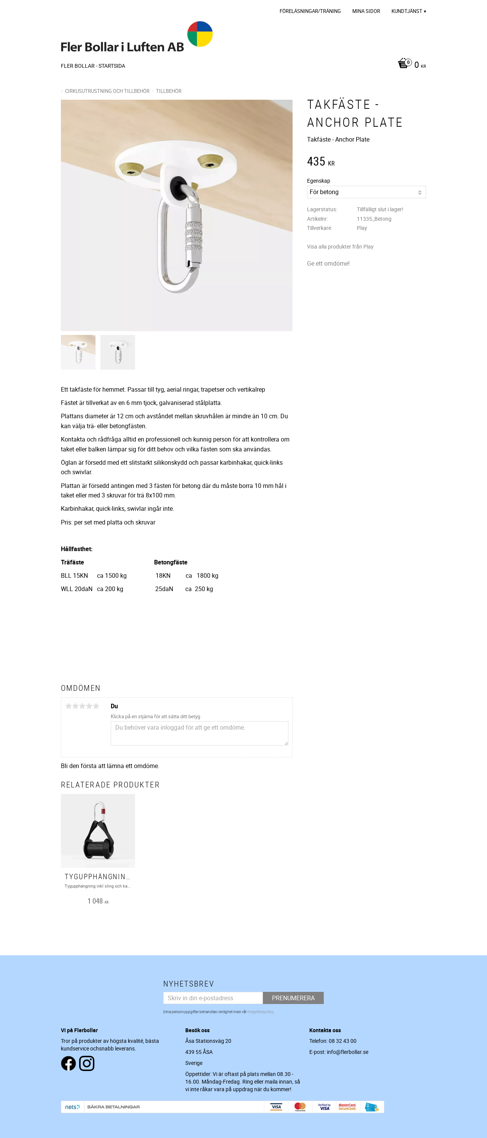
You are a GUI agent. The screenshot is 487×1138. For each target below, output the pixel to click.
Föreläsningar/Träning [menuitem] (310, 11)
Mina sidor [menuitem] (366, 11)
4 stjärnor (89, 706)
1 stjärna (68, 706)
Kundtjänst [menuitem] (407, 11)
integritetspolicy (260, 1011)
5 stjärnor (95, 706)
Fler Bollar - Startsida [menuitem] (93, 65)
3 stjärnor (82, 706)
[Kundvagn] (410, 65)
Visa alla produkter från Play (340, 246)
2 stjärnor (75, 706)
